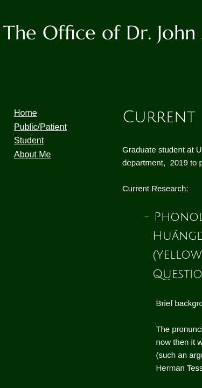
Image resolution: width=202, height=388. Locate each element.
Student (29, 140)
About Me (32, 154)
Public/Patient (40, 126)
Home (25, 112)
